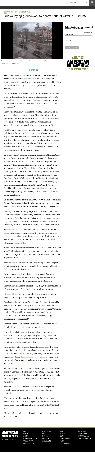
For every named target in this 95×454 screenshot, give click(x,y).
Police (62, 440)
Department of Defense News (17, 12)
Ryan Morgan (15, 63)
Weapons (63, 433)
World (25, 435)
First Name (68, 40)
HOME (25, 431)
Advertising (82, 433)
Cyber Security (65, 438)
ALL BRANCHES (46, 431)
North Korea (28, 440)
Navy (43, 435)
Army (43, 433)
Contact (81, 435)
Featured (27, 433)
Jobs (61, 437)
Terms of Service (84, 438)
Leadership (82, 431)
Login (11, 440)
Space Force (46, 442)
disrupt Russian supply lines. (33, 356)
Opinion (26, 442)
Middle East (27, 437)
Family (62, 435)
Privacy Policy (83, 437)
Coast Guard (46, 440)
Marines (44, 437)
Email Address (69, 34)
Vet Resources (65, 443)
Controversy (28, 443)
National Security (30, 438)
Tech (61, 431)
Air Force (45, 438)
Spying (62, 442)
